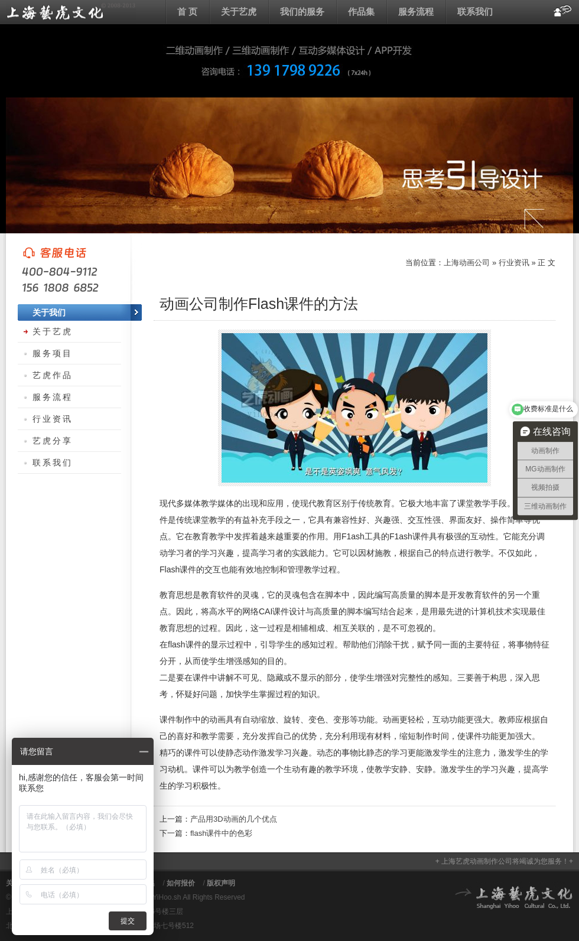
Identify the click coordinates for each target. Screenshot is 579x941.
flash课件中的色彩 (221, 833)
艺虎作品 (52, 375)
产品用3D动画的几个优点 (233, 819)
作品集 (361, 11)
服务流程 (416, 11)
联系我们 (475, 11)
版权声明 (221, 883)
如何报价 (181, 883)
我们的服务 (302, 11)
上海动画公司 (71, 12)
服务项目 (52, 353)
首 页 (187, 11)
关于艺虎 (238, 11)
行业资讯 (514, 262)
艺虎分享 (52, 440)
